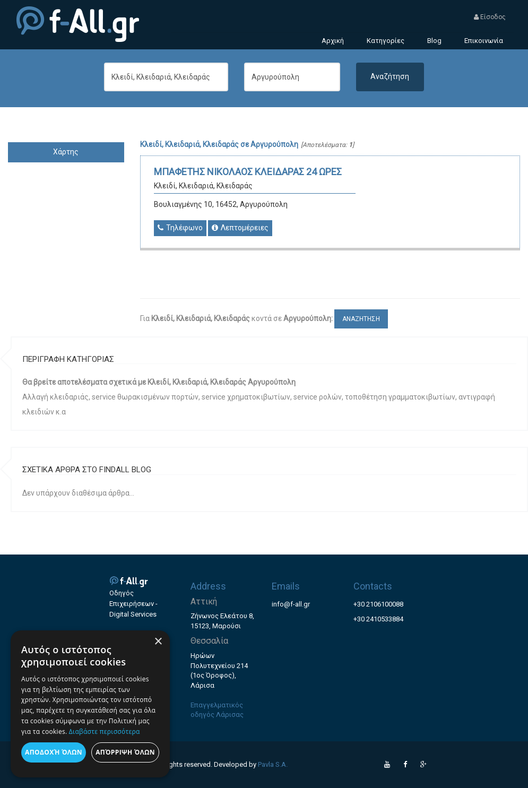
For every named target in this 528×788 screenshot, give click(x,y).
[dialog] (90, 703)
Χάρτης (66, 152)
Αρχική (333, 41)
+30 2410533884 (378, 619)
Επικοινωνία (483, 41)
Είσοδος (490, 17)
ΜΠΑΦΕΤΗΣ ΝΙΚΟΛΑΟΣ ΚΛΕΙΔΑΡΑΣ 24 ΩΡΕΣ (248, 171)
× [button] (158, 642)
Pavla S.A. (273, 764)
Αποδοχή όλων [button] (53, 752)
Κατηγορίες (385, 41)
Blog (434, 41)
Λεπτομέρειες (240, 227)
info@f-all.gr (291, 604)
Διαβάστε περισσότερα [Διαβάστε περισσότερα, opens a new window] (104, 731)
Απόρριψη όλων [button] (125, 752)
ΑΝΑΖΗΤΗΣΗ (361, 319)
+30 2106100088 (378, 604)
